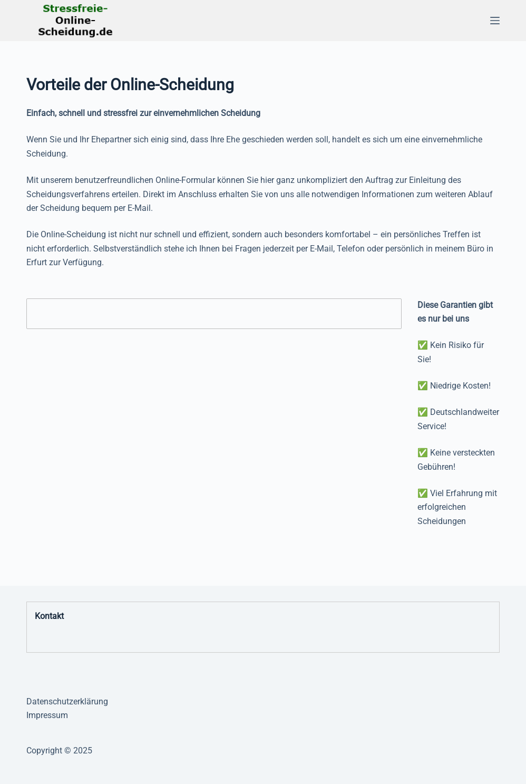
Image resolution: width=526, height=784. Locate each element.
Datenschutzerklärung (67, 701)
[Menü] (495, 20)
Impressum (47, 715)
